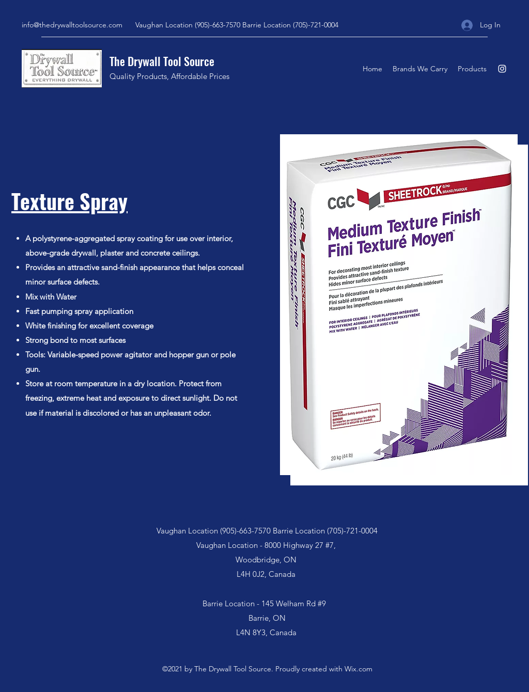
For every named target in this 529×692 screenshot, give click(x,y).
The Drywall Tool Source (162, 61)
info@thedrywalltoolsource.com (72, 24)
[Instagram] (502, 69)
